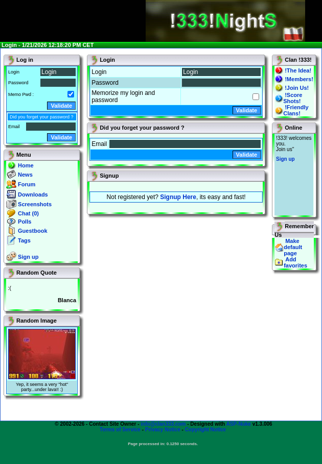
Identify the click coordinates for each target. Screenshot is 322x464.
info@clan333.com (163, 424)
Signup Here (178, 197)
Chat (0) (28, 213)
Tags (24, 240)
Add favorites (295, 262)
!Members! (299, 79)
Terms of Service (120, 429)
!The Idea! (298, 70)
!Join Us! (297, 88)
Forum (26, 184)
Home (26, 165)
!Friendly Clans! (295, 110)
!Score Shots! (292, 98)
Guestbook (32, 231)
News (25, 175)
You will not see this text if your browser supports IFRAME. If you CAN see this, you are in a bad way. (293, 174)
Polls (24, 221)
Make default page (293, 247)
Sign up (28, 257)
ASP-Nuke (238, 424)
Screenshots (35, 204)
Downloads (33, 194)
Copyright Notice (205, 429)
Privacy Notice (162, 429)
